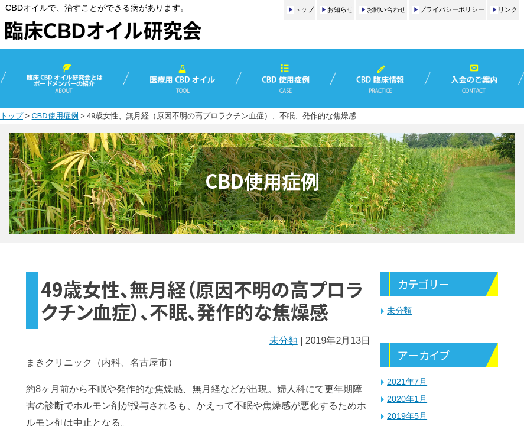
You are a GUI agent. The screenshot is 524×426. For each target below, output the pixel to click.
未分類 (283, 340)
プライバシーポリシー (451, 9)
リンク (508, 9)
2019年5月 (407, 416)
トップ (304, 9)
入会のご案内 (476, 78)
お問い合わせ (386, 9)
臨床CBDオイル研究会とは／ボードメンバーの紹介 (63, 78)
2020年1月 (407, 399)
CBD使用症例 (286, 78)
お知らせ (340, 9)
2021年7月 (407, 381)
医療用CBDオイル (182, 78)
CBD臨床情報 (381, 78)
